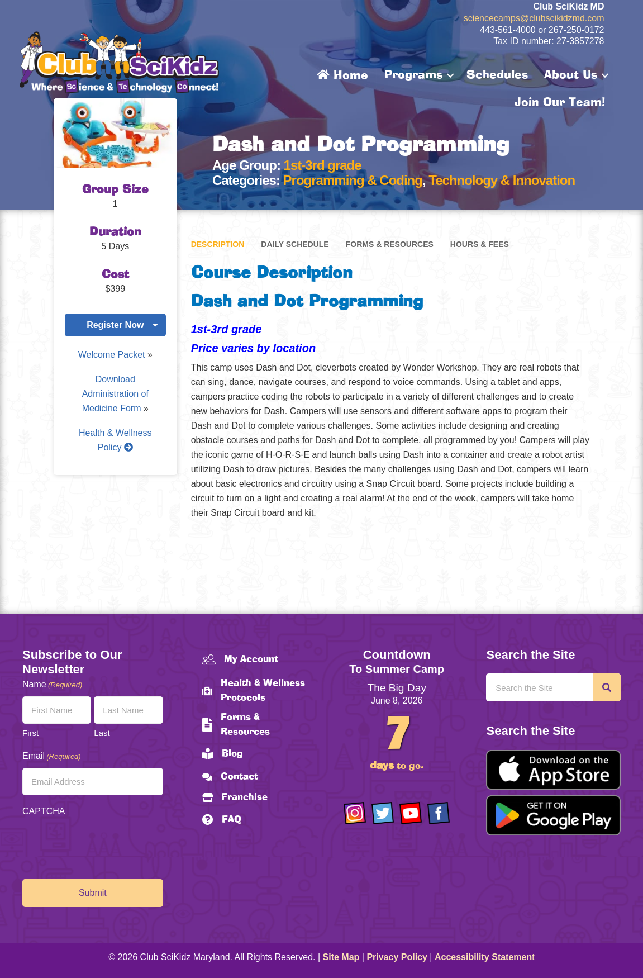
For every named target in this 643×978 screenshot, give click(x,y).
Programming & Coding (352, 180)
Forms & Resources (390, 244)
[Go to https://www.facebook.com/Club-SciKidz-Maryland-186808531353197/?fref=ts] (438, 813)
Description (218, 244)
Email (51, 756)
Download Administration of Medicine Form (115, 393)
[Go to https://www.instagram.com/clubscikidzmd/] (355, 813)
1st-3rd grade (322, 165)
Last (101, 733)
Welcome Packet (111, 354)
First (30, 733)
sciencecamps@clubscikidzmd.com (534, 18)
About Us (570, 75)
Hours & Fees (479, 244)
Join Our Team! (560, 102)
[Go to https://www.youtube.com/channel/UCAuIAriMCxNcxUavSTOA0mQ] (410, 813)
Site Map (341, 957)
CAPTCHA (43, 811)
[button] (450, 75)
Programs (413, 75)
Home (342, 75)
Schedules (497, 75)
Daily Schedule (294, 244)
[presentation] (107, 845)
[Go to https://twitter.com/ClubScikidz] (382, 813)
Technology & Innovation (501, 180)
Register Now (115, 325)
